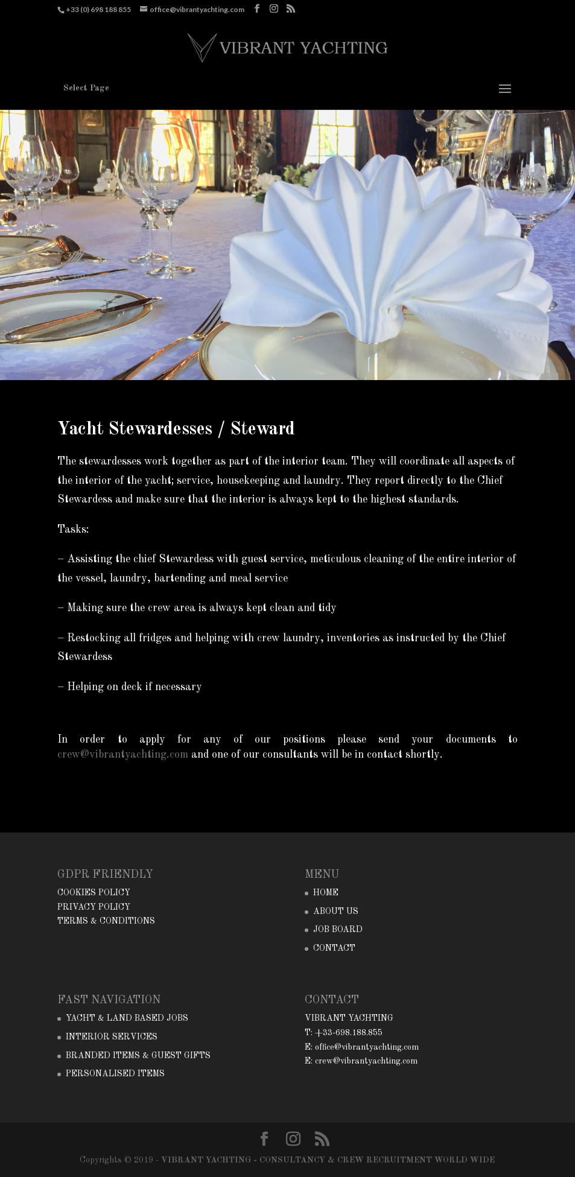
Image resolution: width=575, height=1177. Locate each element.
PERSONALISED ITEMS (115, 1074)
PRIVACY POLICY (93, 907)
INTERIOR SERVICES (111, 1037)
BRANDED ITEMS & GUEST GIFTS (138, 1056)
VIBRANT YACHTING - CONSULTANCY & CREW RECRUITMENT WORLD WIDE (328, 1160)
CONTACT (334, 948)
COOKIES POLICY (93, 893)
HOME (325, 893)
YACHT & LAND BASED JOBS (127, 1018)
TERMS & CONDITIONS (106, 921)
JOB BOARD (338, 929)
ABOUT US (335, 911)
